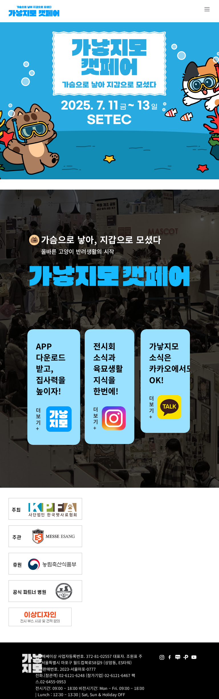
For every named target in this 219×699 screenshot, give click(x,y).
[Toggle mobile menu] (207, 9)
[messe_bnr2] (45, 528)
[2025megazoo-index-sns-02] (161, 656)
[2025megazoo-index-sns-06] (185, 656)
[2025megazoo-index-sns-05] (177, 656)
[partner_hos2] (45, 582)
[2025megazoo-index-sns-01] (169, 656)
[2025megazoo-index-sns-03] (193, 656)
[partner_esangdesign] (40, 610)
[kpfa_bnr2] (45, 500)
